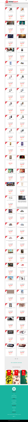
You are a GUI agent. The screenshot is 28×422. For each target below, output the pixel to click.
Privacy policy (14, 402)
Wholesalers (14, 410)
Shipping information (14, 395)
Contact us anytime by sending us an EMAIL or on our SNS (14, 414)
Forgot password (14, 407)
